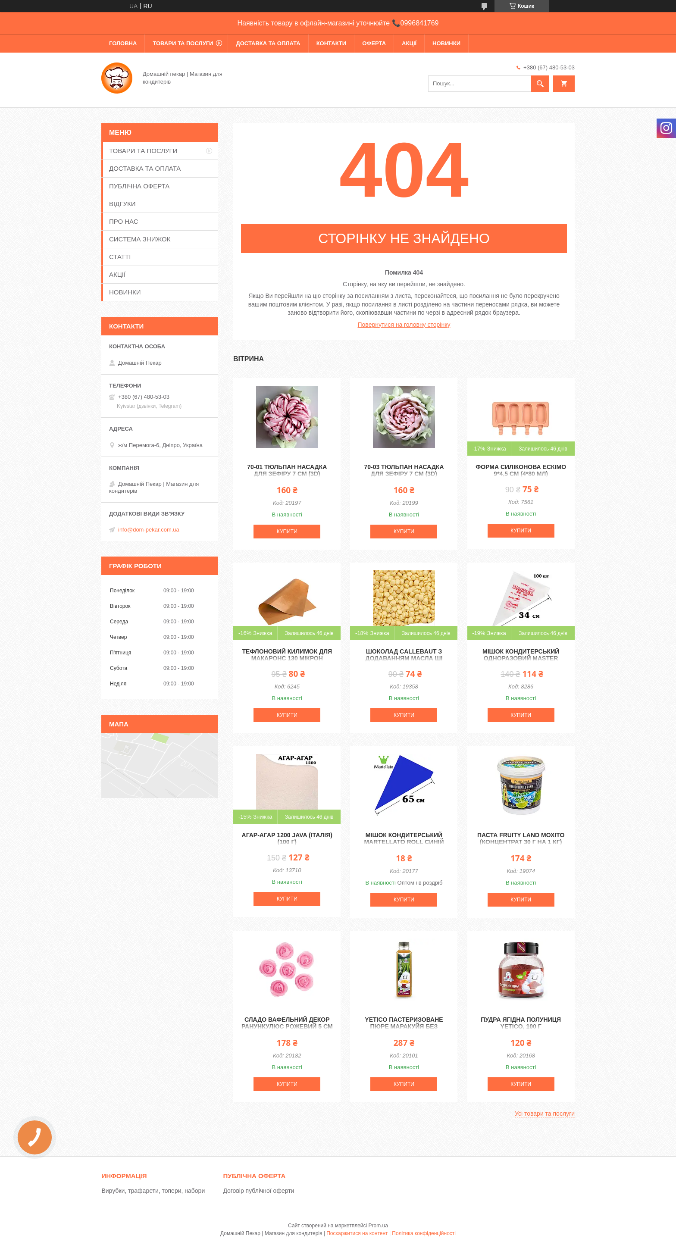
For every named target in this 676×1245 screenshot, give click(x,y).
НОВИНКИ (446, 43)
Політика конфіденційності (424, 1233)
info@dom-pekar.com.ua (148, 529)
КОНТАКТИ (331, 43)
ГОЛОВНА (123, 43)
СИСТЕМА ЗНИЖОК (139, 239)
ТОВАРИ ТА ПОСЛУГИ (183, 43)
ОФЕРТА (374, 43)
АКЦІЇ (409, 43)
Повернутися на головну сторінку (404, 324)
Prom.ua (378, 1226)
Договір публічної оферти (258, 1190)
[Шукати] (540, 83)
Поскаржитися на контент (357, 1233)
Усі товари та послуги (545, 1113)
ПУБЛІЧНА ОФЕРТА (139, 186)
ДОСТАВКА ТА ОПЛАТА (268, 43)
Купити (287, 532)
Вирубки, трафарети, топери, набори (153, 1190)
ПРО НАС (123, 221)
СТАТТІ (120, 256)
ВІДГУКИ (122, 203)
